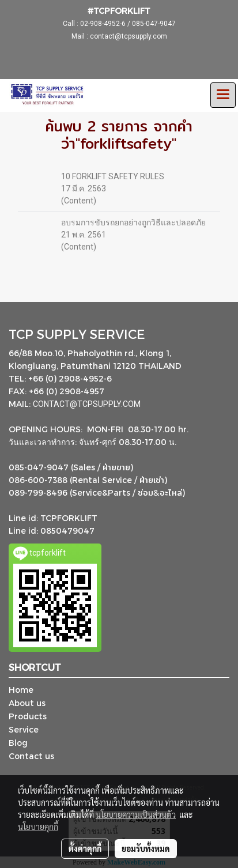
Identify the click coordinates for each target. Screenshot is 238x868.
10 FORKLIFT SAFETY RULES (112, 176)
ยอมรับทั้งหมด (146, 848)
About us (27, 703)
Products (28, 716)
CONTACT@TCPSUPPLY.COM (87, 404)
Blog (18, 743)
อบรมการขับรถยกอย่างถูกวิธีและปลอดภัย (133, 222)
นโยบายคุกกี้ (38, 826)
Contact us (31, 756)
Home (21, 690)
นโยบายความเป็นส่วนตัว (136, 814)
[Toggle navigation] (223, 95)
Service (24, 729)
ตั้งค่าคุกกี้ (85, 848)
